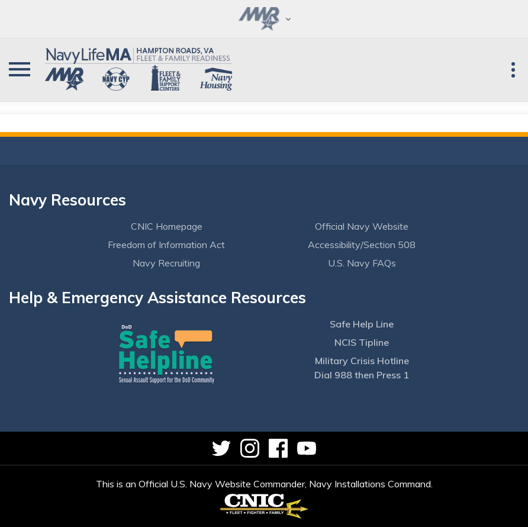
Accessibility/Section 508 (362, 244)
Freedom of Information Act (166, 244)
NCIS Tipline (361, 342)
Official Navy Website (361, 226)
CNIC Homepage (166, 226)
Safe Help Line (362, 324)
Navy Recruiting (166, 263)
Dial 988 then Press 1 (361, 375)
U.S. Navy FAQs (362, 263)
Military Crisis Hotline (362, 361)
